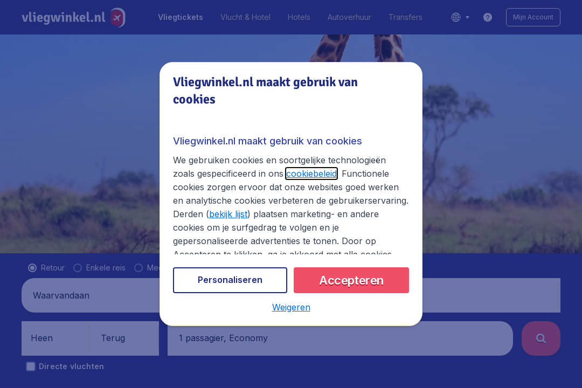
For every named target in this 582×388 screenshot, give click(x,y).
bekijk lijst (228, 214)
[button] (291, 307)
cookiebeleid (311, 173)
